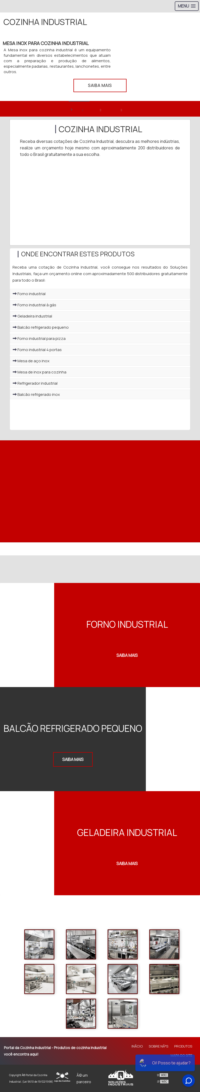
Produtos (183, 1046)
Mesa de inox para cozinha (39, 372)
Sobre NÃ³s (158, 1046)
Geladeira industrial (32, 316)
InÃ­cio (137, 1046)
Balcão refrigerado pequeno (41, 327)
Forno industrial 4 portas (37, 349)
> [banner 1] (76, 109)
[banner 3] (120, 109)
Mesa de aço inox (31, 361)
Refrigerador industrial (35, 383)
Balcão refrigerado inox (36, 394)
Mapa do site (181, 1055)
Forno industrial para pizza (39, 338)
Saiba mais (100, 85)
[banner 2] (100, 109)
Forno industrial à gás (34, 305)
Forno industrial (29, 293)
